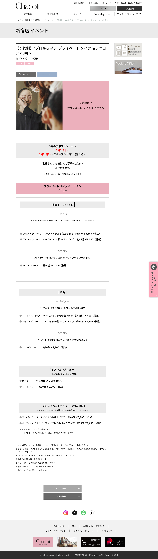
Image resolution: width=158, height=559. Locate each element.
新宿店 (37, 20)
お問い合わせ (94, 3)
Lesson (103, 8)
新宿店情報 (61, 496)
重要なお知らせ (80, 3)
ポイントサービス (109, 3)
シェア (47, 74)
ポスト (25, 74)
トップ (18, 20)
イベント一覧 (61, 488)
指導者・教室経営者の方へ (131, 3)
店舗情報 (130, 8)
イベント (47, 20)
